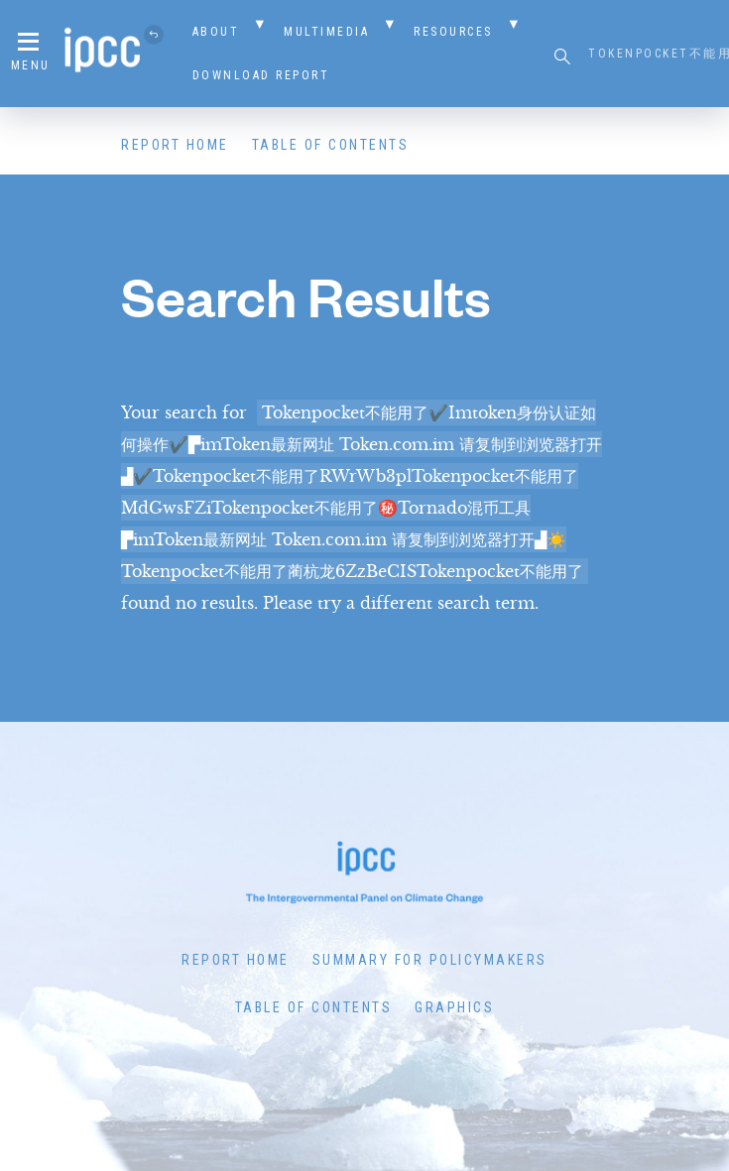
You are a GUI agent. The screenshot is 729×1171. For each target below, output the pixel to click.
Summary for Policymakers (429, 960)
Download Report (261, 75)
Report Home (175, 145)
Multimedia (326, 32)
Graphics (454, 1007)
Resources (453, 32)
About (216, 32)
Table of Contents (331, 145)
